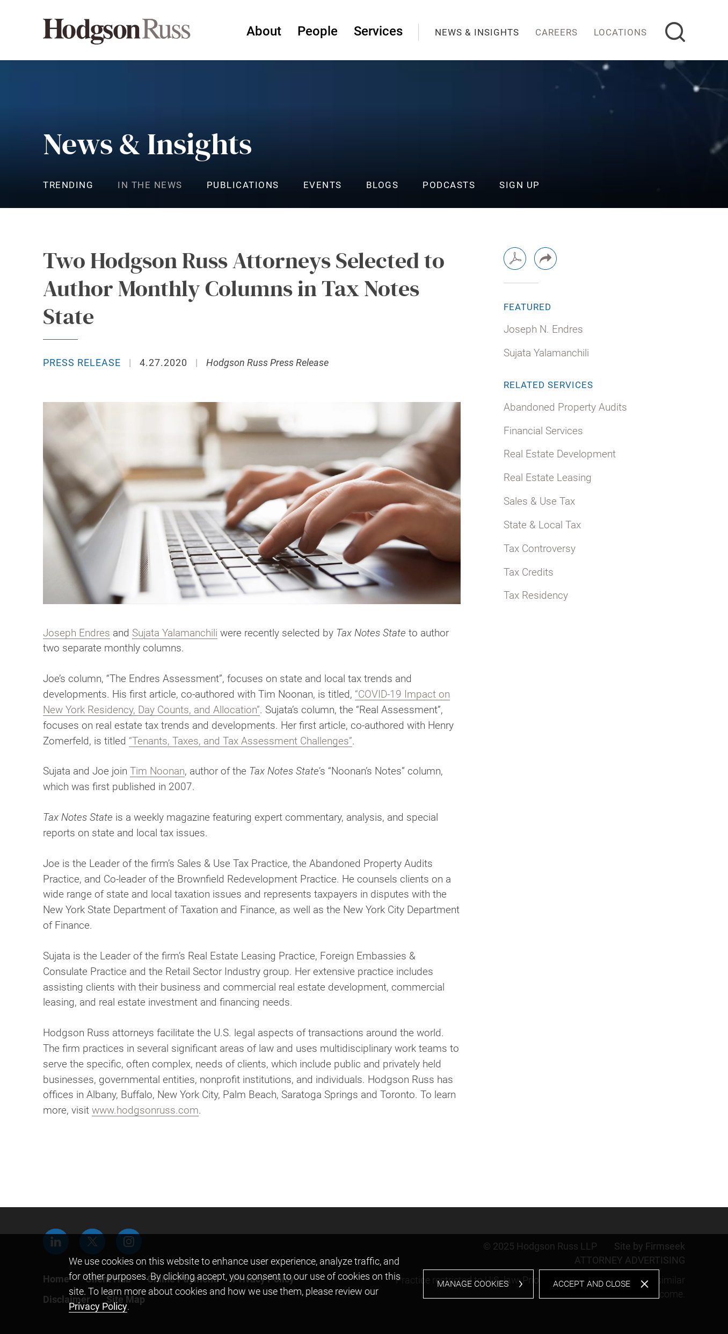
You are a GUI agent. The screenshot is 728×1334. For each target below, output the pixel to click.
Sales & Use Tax (539, 501)
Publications (243, 185)
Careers (556, 32)
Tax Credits (529, 572)
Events (322, 185)
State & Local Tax (542, 525)
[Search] (675, 32)
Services (378, 31)
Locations (620, 32)
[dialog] (364, 1284)
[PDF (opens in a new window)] (515, 258)
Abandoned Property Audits (565, 407)
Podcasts (449, 185)
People (317, 31)
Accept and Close (591, 1284)
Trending (68, 185)
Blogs (382, 185)
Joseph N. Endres (543, 329)
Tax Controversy (540, 548)
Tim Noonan (157, 771)
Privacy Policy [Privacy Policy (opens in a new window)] (98, 1306)
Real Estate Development (560, 454)
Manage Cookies (472, 1284)
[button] (545, 258)
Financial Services (543, 431)
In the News (150, 185)
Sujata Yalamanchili (174, 633)
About (263, 31)
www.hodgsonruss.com (145, 1110)
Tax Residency (536, 595)
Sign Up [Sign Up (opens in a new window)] (519, 185)
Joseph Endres (76, 633)
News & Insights (477, 32)
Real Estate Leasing (548, 477)
